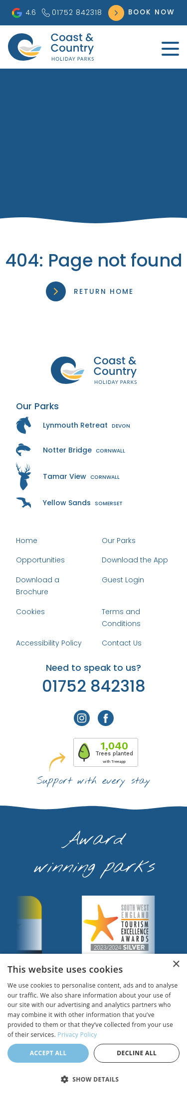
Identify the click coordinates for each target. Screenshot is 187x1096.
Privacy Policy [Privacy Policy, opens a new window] (77, 1034)
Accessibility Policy (49, 643)
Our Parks (119, 541)
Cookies (30, 612)
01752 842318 (72, 12)
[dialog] (93, 1025)
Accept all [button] (48, 1053)
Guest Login (123, 580)
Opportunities (40, 560)
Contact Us (122, 643)
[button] (93, 1079)
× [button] (176, 964)
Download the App (135, 560)
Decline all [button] (137, 1053)
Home (26, 541)
